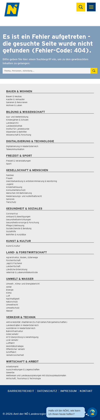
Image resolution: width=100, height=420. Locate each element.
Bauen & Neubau (14, 96)
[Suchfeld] (46, 71)
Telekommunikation (15, 149)
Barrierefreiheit (21, 391)
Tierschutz (11, 202)
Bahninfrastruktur (14, 331)
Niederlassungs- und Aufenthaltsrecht (24, 196)
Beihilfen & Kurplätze (16, 234)
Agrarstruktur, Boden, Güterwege (22, 257)
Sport (8, 163)
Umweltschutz (12, 307)
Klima (8, 292)
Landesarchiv (12, 123)
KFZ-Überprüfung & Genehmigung (22, 337)
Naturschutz (12, 301)
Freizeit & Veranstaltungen (18, 160)
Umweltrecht (12, 304)
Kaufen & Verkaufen (15, 99)
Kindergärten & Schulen (17, 119)
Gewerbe (10, 372)
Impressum (68, 391)
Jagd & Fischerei (14, 263)
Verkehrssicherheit (15, 355)
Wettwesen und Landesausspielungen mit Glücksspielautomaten (36, 375)
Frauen (9, 178)
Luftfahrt (10, 343)
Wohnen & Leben (14, 105)
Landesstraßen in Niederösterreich (22, 325)
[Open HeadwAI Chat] (92, 412)
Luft (8, 295)
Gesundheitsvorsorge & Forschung (22, 222)
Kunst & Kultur (13, 246)
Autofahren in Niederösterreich (20, 328)
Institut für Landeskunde (17, 129)
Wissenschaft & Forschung (18, 134)
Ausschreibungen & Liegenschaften (23, 369)
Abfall (9, 287)
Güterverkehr (12, 334)
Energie (9, 289)
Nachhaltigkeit (12, 298)
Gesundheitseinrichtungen (18, 219)
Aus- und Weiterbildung (17, 116)
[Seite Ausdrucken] (63, 415)
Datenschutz (47, 391)
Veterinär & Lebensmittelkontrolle (22, 272)
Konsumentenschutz (16, 190)
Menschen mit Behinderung (19, 193)
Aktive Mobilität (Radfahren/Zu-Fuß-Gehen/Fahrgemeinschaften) (36, 322)
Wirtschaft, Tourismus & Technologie (23, 378)
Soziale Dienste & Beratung (18, 228)
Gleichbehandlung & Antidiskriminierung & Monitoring (31, 181)
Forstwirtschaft (13, 260)
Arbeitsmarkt (12, 366)
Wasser (9, 310)
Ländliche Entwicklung (16, 269)
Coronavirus (12, 213)
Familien (10, 175)
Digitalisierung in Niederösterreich (22, 146)
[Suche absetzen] (93, 71)
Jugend (9, 184)
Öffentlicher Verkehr (15, 349)
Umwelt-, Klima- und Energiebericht (23, 283)
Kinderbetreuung (14, 187)
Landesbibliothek (14, 126)
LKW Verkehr (12, 340)
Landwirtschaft (13, 266)
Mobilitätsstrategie (14, 346)
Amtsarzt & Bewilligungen (18, 216)
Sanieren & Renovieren (16, 102)
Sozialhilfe (11, 231)
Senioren (10, 199)
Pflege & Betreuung (15, 225)
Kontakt (86, 391)
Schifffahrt (11, 352)
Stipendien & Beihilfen (16, 131)
